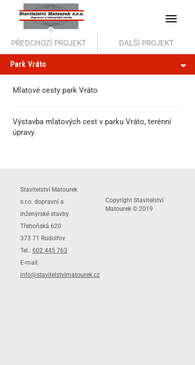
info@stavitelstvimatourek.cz (60, 274)
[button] (171, 18)
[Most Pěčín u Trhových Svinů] (49, 43)
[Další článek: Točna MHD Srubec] (147, 43)
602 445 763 (49, 250)
